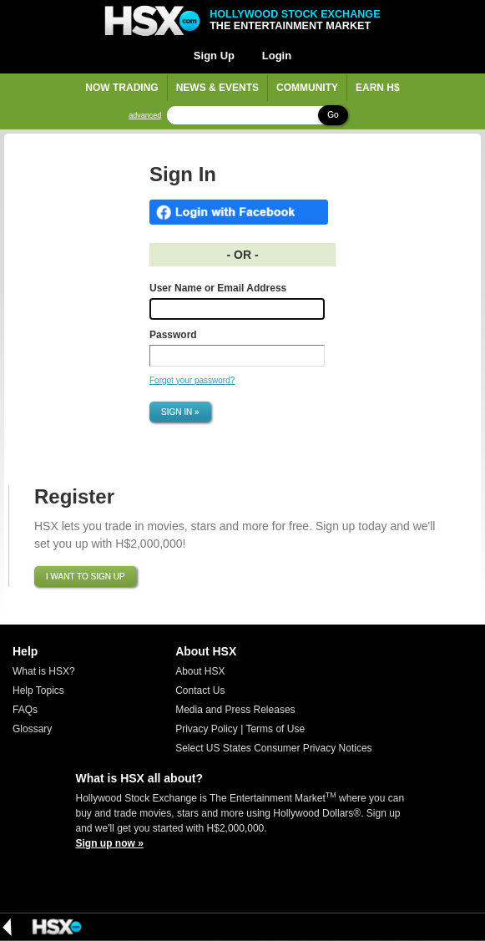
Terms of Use (275, 729)
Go (332, 114)
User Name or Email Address (217, 288)
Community (307, 88)
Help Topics (38, 690)
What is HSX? (44, 671)
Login (276, 55)
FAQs (25, 710)
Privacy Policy (206, 729)
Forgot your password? (192, 380)
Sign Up (214, 55)
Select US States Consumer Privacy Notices (273, 748)
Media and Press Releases (235, 710)
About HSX (200, 671)
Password (173, 335)
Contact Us (200, 690)
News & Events (217, 88)
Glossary (32, 729)
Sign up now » (110, 843)
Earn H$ (378, 88)
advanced (145, 115)
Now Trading (121, 88)
